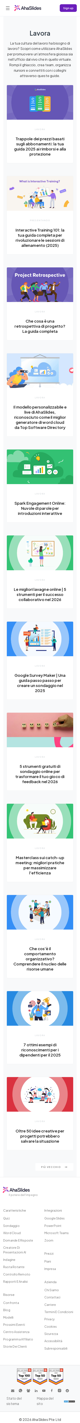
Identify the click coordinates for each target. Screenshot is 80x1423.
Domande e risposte (18, 1240)
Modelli (8, 1317)
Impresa (50, 1269)
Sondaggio (11, 1226)
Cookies (50, 1326)
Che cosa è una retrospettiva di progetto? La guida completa (40, 326)
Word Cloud (12, 1233)
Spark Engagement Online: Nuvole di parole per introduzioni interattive (40, 508)
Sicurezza (51, 1334)
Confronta (11, 1303)
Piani (47, 1261)
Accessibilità (53, 1341)
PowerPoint (53, 1226)
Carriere (50, 1304)
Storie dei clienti (15, 1346)
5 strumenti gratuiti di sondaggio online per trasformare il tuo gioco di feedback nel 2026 (39, 774)
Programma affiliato (18, 1339)
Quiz (6, 1218)
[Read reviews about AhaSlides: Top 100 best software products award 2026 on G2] (24, 1376)
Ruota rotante (14, 1267)
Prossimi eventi (14, 1324)
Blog (6, 1310)
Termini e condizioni (58, 1312)
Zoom (49, 1240)
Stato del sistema (14, 1401)
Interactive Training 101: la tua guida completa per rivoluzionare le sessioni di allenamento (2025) (40, 238)
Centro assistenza (16, 1332)
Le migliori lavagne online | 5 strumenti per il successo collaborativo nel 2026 (40, 594)
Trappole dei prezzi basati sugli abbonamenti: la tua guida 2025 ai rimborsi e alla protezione (40, 146)
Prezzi (49, 1253)
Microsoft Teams (56, 1233)
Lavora (40, 129)
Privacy (49, 1319)
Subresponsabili (56, 1348)
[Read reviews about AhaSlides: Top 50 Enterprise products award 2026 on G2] (56, 1376)
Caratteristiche (14, 1210)
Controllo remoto (16, 1274)
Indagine (9, 1259)
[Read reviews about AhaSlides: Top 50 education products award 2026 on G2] (40, 1376)
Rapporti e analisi (15, 1281)
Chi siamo (51, 1290)
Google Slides (54, 1218)
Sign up (68, 8)
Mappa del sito (45, 1401)
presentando (40, 220)
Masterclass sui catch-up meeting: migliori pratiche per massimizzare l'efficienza (40, 865)
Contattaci (52, 1297)
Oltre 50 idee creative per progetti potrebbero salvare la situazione (40, 1135)
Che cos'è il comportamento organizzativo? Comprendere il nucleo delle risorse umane (39, 958)
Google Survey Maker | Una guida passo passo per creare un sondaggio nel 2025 (40, 683)
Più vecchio (54, 1167)
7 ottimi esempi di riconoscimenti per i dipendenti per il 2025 (40, 1049)
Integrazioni (53, 1210)
